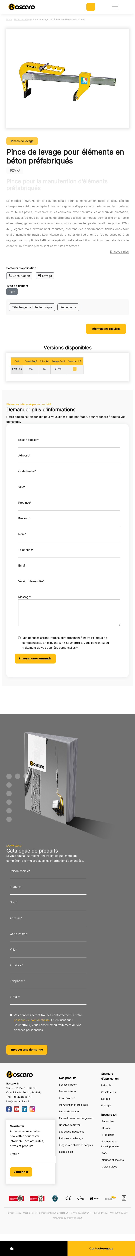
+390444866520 (21, 1096)
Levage (45, 276)
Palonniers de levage (71, 1138)
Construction (19, 276)
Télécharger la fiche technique (32, 307)
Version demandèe (31, 581)
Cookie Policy (30, 1212)
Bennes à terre (67, 1091)
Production (108, 1134)
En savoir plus (119, 251)
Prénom (24, 518)
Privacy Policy (14, 1212)
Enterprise (108, 1121)
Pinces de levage (22, 19)
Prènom (15, 886)
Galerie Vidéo (109, 1166)
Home (9, 19)
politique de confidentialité (32, 1020)
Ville (21, 487)
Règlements (68, 307)
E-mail (15, 996)
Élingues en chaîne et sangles (76, 1144)
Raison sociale (28, 439)
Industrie (106, 1085)
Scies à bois (66, 1151)
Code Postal (27, 471)
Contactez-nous (101, 1248)
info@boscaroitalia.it (18, 1101)
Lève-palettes (67, 1097)
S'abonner (21, 1172)
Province (24, 502)
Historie (106, 1128)
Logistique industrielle (71, 1131)
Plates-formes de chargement (76, 1118)
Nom (22, 534)
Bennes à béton (68, 1084)
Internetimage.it (74, 1217)
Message (24, 597)
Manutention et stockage (73, 1104)
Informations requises (106, 329)
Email (22, 565)
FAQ (104, 1153)
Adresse (24, 455)
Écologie (106, 1105)
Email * (14, 1153)
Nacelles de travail (69, 1124)
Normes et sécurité (113, 1159)
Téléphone (25, 550)
